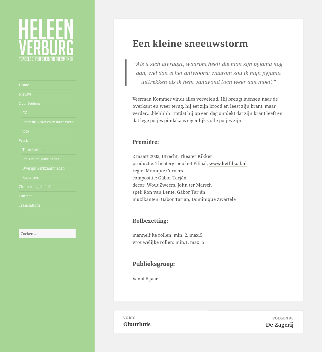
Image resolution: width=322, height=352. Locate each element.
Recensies (30, 177)
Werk (23, 140)
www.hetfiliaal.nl (228, 163)
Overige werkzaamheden (43, 168)
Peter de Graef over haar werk (48, 121)
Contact (25, 196)
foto (25, 131)
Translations (29, 205)
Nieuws (25, 94)
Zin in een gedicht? (35, 186)
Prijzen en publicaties (40, 159)
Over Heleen (29, 103)
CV (24, 112)
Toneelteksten (34, 149)
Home (24, 84)
